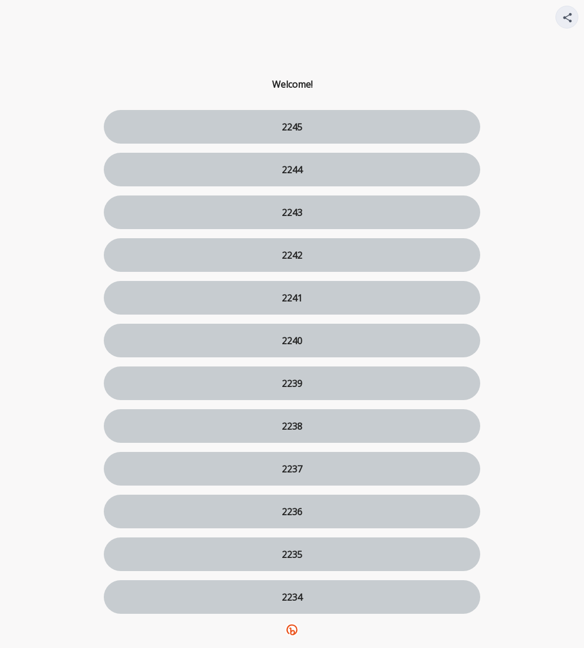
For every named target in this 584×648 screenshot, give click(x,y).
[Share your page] (566, 17)
